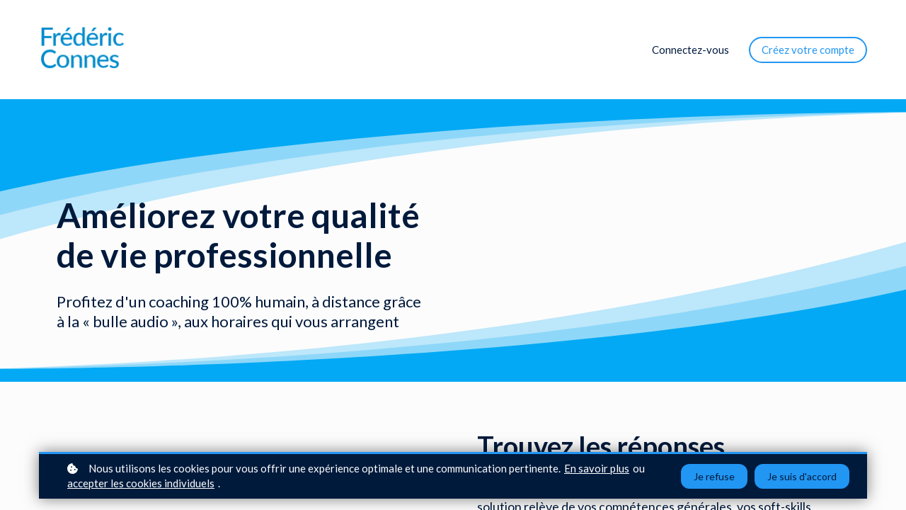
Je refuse (714, 476)
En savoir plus (596, 468)
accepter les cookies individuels (140, 483)
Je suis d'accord (802, 476)
